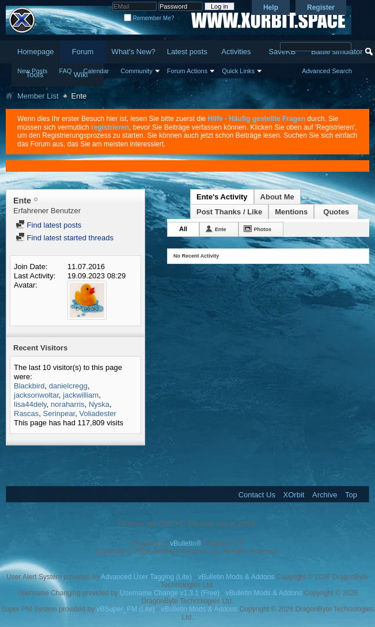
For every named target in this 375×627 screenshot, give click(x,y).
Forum (83, 51)
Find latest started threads (64, 237)
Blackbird (29, 386)
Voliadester (97, 413)
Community (136, 70)
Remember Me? (149, 18)
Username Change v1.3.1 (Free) (169, 593)
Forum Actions (187, 70)
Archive (324, 494)
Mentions (291, 211)
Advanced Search (327, 70)
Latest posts (187, 51)
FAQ (65, 70)
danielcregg (68, 386)
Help (270, 7)
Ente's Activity (222, 196)
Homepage (35, 51)
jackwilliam (81, 395)
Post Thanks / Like (229, 211)
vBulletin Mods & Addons (236, 577)
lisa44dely (30, 404)
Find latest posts (48, 225)
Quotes (336, 211)
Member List (38, 96)
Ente (220, 229)
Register (321, 7)
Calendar (96, 70)
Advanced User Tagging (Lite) (146, 577)
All (183, 228)
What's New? (134, 51)
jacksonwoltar (36, 395)
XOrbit (294, 494)
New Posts (32, 70)
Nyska (99, 404)
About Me (277, 196)
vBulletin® (185, 543)
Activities (236, 51)
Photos (263, 229)
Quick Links (238, 70)
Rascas (26, 413)
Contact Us (256, 494)
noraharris (68, 404)
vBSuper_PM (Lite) (125, 609)
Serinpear (59, 413)
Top (351, 494)
